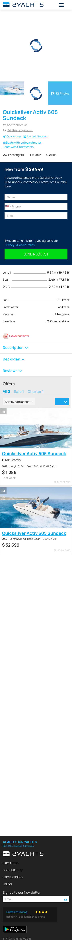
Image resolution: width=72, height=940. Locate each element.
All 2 (6, 392)
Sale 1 (19, 392)
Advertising (13, 877)
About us (11, 863)
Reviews (12, 370)
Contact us (13, 870)
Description (15, 347)
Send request (36, 254)
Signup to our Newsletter (21, 892)
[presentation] (32, 229)
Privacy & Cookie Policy (20, 245)
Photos (60, 93)
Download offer (19, 336)
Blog (8, 884)
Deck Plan (14, 359)
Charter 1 (36, 392)
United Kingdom (37, 136)
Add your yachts (20, 842)
